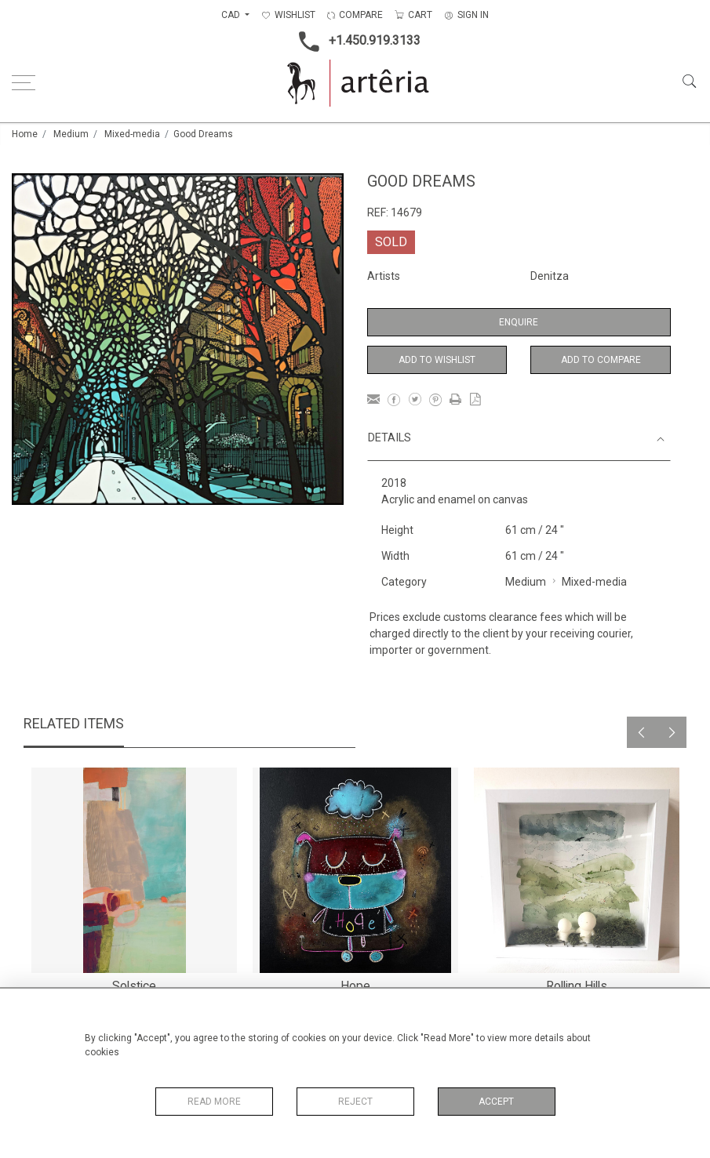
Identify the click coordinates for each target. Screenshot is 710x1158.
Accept (496, 1101)
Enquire (518, 322)
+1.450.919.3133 (355, 41)
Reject (355, 1101)
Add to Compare (601, 359)
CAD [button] (231, 14)
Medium (71, 134)
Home (25, 134)
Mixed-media (132, 134)
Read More (214, 1101)
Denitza (549, 276)
